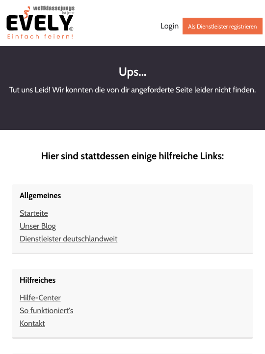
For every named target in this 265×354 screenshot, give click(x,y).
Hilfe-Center (40, 297)
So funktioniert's (46, 310)
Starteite (34, 213)
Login (169, 26)
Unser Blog (38, 226)
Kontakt (32, 323)
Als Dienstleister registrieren (222, 26)
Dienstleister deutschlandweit (68, 238)
